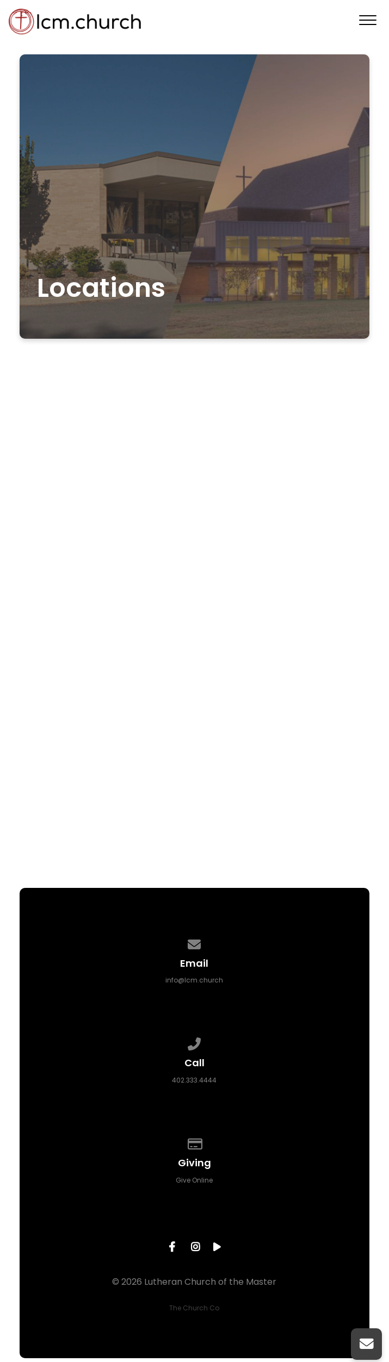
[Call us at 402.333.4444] (195, 1042)
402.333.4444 (194, 1080)
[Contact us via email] (195, 942)
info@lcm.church (194, 980)
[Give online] (195, 1142)
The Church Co (194, 1308)
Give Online (194, 1180)
